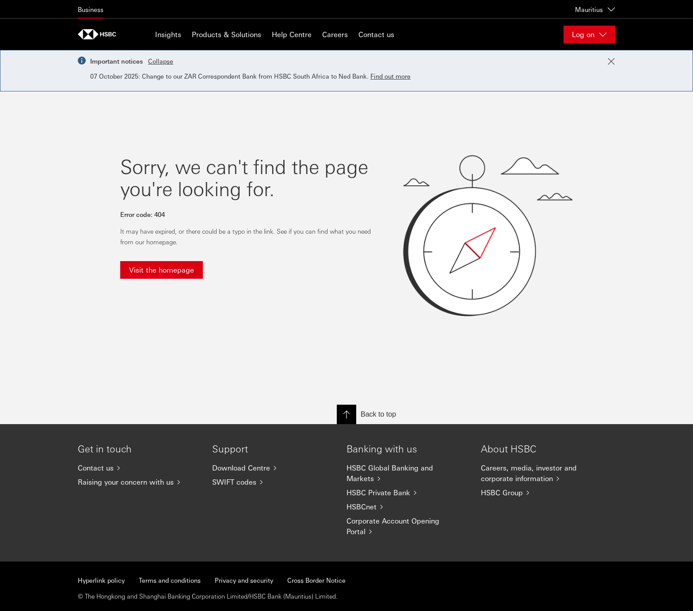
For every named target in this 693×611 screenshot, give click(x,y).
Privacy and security (244, 580)
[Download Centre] (272, 468)
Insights (168, 34)
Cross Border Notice (316, 580)
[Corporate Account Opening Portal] (406, 526)
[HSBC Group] (541, 492)
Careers (335, 34)
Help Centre (292, 34)
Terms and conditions (170, 580)
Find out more (390, 76)
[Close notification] (611, 61)
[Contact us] (138, 468)
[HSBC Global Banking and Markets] (406, 473)
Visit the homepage (161, 269)
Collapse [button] (160, 61)
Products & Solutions (226, 34)
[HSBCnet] (406, 506)
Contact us (376, 34)
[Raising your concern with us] (138, 482)
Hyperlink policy (101, 580)
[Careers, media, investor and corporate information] (541, 473)
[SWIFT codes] (272, 482)
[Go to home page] (100, 34)
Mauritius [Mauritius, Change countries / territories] (595, 9)
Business (90, 9)
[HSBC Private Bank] (406, 492)
